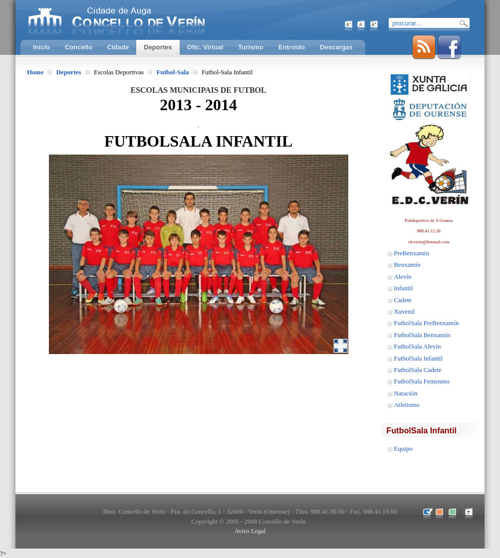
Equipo (403, 448)
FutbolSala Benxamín (422, 335)
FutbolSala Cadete (418, 369)
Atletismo (406, 404)
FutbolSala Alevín (417, 346)
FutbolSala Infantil (418, 358)
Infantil (403, 288)
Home (35, 72)
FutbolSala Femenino (422, 381)
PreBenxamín (411, 253)
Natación (405, 393)
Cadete (403, 300)
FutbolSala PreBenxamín (426, 323)
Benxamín (407, 264)
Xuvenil (404, 311)
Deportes (68, 72)
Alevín (402, 276)
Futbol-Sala (173, 72)
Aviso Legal (250, 531)
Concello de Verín (157, 20)
